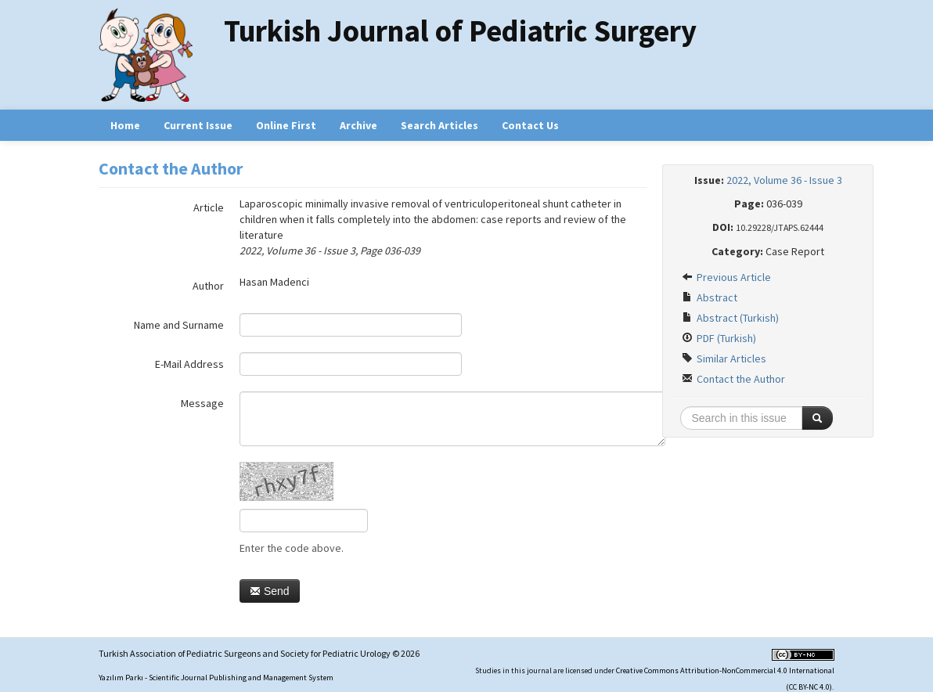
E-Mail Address (189, 364)
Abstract (709, 297)
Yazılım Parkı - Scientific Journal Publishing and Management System (216, 677)
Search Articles (439, 125)
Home (125, 125)
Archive (358, 125)
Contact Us (530, 125)
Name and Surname (179, 325)
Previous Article (726, 277)
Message (202, 403)
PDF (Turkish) (719, 338)
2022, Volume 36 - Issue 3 (784, 180)
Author (208, 286)
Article (208, 207)
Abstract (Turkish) (730, 318)
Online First (286, 125)
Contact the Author (733, 379)
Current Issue (198, 125)
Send (270, 591)
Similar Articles (724, 358)
